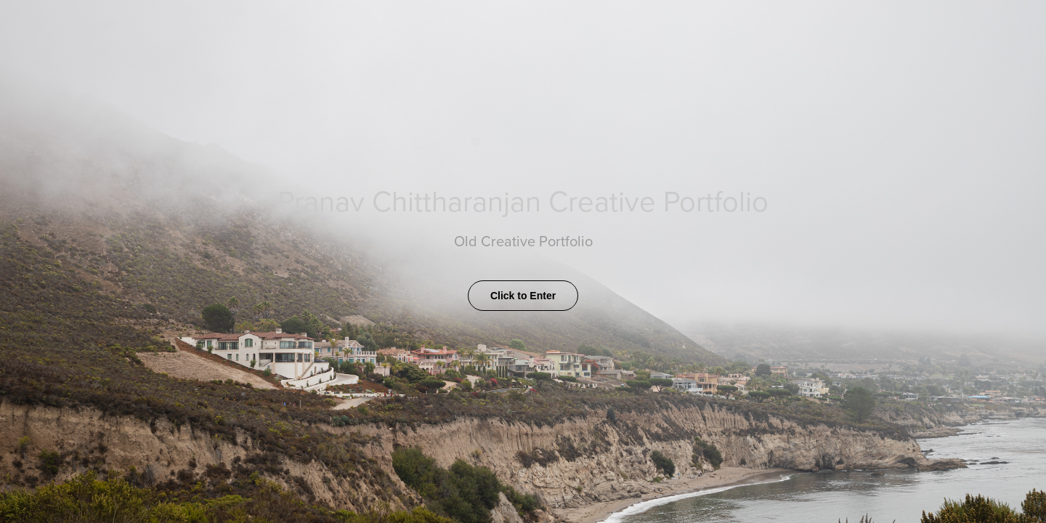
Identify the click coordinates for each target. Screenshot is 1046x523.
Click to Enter (523, 295)
